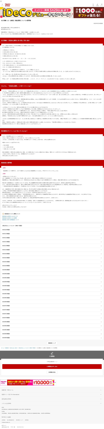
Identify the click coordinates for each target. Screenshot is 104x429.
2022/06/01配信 (6, 337)
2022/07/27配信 (6, 305)
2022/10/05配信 (6, 265)
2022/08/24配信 (6, 289)
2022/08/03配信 (6, 301)
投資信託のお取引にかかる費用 (9, 218)
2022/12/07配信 (6, 229)
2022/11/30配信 (6, 233)
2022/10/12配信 (6, 261)
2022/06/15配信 (6, 329)
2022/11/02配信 (6, 249)
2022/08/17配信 (6, 293)
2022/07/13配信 (6, 313)
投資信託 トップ (52, 343)
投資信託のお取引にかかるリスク (10, 216)
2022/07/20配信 (6, 309)
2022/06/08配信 (6, 333)
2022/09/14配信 (6, 277)
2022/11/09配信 (6, 245)
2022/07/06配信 (6, 317)
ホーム (2, 347)
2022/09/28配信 (6, 269)
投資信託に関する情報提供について (10, 219)
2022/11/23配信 (6, 237)
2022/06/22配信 (6, 325)
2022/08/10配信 (6, 297)
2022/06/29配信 (6, 321)
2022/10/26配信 (6, 253)
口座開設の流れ (52, 372)
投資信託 (7, 347)
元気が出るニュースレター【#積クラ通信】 (12, 225)
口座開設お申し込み (52, 366)
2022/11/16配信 (6, 241)
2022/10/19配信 (6, 257)
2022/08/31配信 (6, 285)
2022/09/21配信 (6, 273)
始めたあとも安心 (13, 347)
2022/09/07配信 (6, 281)
